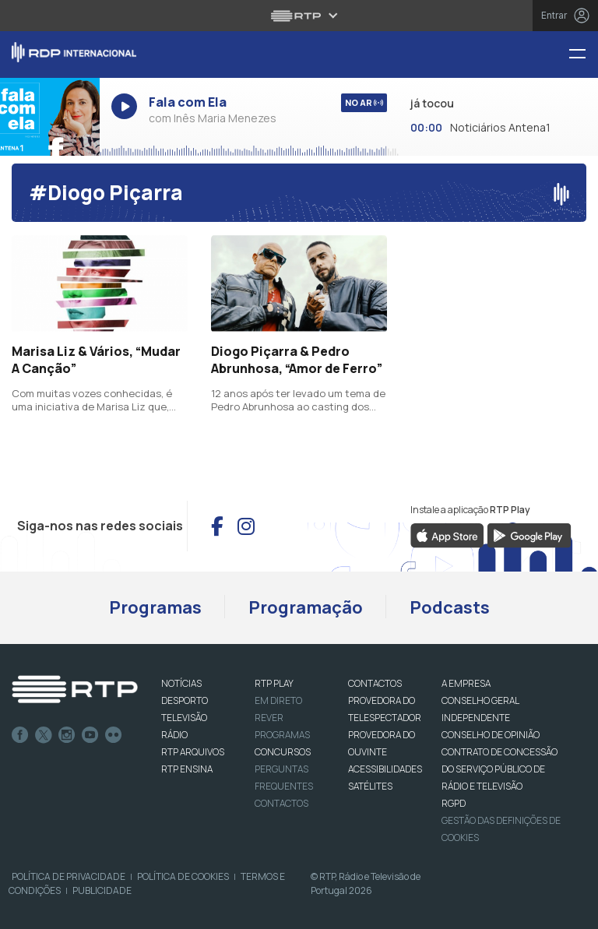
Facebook (20, 735)
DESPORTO (184, 700)
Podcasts (450, 607)
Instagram (67, 735)
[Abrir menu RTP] (299, 15)
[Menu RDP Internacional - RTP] (583, 55)
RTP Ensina (187, 769)
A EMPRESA (466, 683)
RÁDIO (174, 734)
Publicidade (102, 890)
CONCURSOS (283, 751)
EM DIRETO (278, 700)
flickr (113, 735)
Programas (155, 607)
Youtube (90, 735)
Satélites (370, 786)
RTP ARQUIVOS (192, 751)
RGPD (453, 803)
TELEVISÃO (184, 717)
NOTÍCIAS (181, 683)
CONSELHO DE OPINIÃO (490, 734)
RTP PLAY (274, 683)
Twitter (43, 735)
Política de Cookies (183, 876)
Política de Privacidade (68, 876)
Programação (305, 607)
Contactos (281, 803)
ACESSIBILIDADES (385, 769)
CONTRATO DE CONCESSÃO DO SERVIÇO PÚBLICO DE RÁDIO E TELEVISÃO (499, 769)
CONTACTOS (375, 683)
